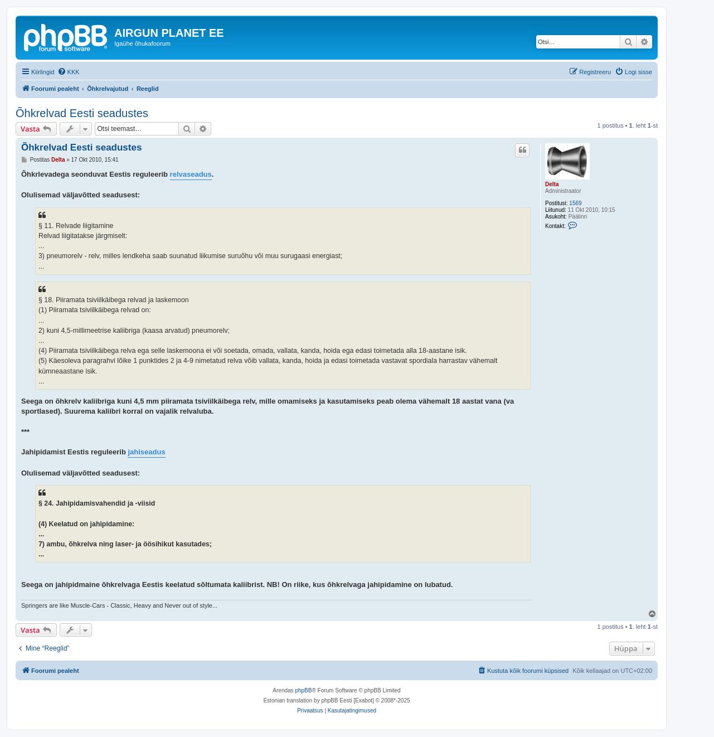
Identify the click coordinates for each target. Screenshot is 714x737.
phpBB (303, 690)
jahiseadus (146, 452)
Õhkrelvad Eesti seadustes (82, 113)
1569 (575, 203)
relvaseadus (191, 174)
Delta (551, 184)
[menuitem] (68, 72)
